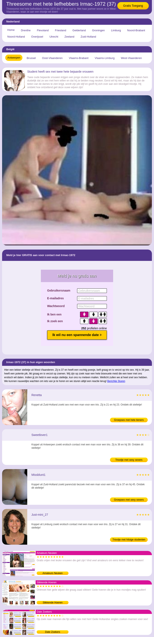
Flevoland (43, 30)
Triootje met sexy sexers (128, 459)
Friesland (60, 30)
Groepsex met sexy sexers (129, 499)
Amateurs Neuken (53, 573)
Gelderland (79, 30)
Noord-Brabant (136, 30)
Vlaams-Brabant (78, 58)
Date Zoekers (52, 631)
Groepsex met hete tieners (129, 420)
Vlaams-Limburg (105, 58)
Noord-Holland (16, 36)
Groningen (98, 30)
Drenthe (26, 30)
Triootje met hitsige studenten (129, 539)
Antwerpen (13, 57)
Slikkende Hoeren (53, 602)
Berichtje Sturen (116, 381)
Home (11, 29)
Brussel (31, 58)
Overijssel (37, 36)
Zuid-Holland (88, 36)
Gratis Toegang (133, 5)
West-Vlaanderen (131, 58)
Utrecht (53, 36)
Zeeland (69, 36)
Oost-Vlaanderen (52, 58)
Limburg (116, 30)
